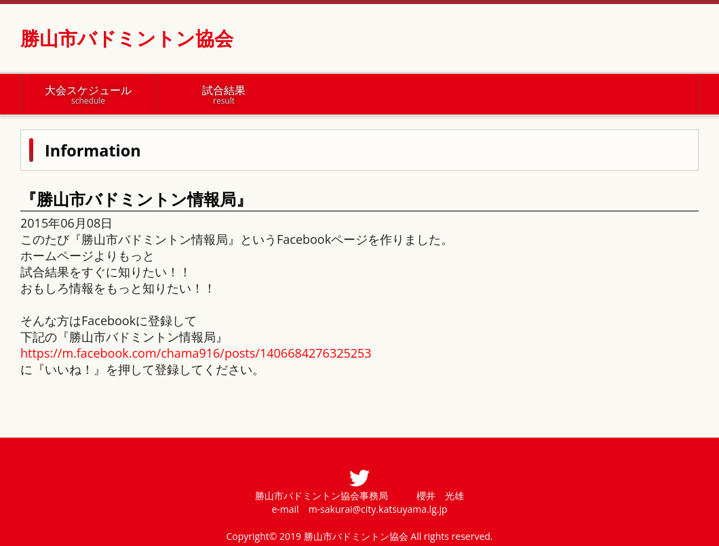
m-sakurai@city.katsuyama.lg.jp (378, 509)
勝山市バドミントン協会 (126, 38)
